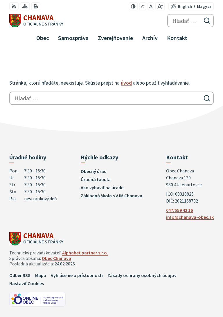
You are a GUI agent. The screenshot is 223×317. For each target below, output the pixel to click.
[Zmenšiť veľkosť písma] (142, 6)
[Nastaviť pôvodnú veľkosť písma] (151, 6)
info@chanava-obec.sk (190, 217)
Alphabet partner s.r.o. (85, 253)
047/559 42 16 (179, 210)
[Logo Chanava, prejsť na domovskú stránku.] (36, 20)
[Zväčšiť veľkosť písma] (160, 6)
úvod (126, 82)
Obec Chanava (56, 258)
